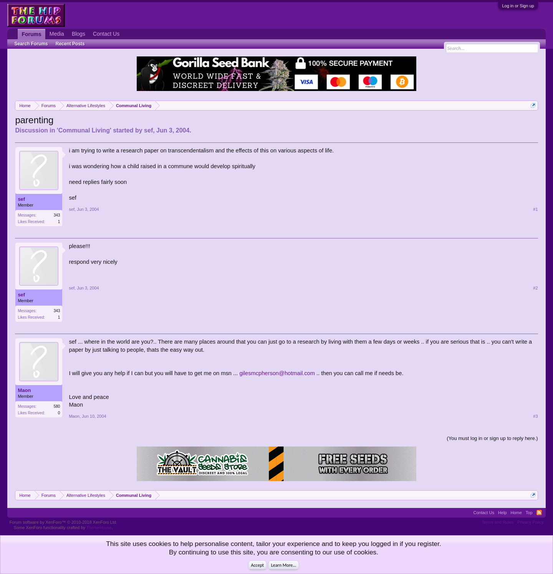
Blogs (78, 34)
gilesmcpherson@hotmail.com (277, 373)
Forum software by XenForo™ (63, 522)
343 (57, 215)
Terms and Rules (498, 522)
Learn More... (283, 565)
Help (502, 512)
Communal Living (84, 130)
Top (529, 512)
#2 (535, 288)
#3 (535, 416)
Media (57, 34)
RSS (539, 512)
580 (57, 406)
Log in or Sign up (518, 5)
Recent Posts (70, 43)
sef (148, 130)
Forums (31, 34)
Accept (257, 565)
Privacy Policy (530, 522)
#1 (535, 209)
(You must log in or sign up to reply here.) (492, 438)
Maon (24, 390)
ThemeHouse (99, 527)
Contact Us (106, 34)
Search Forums (31, 43)
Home (516, 512)
